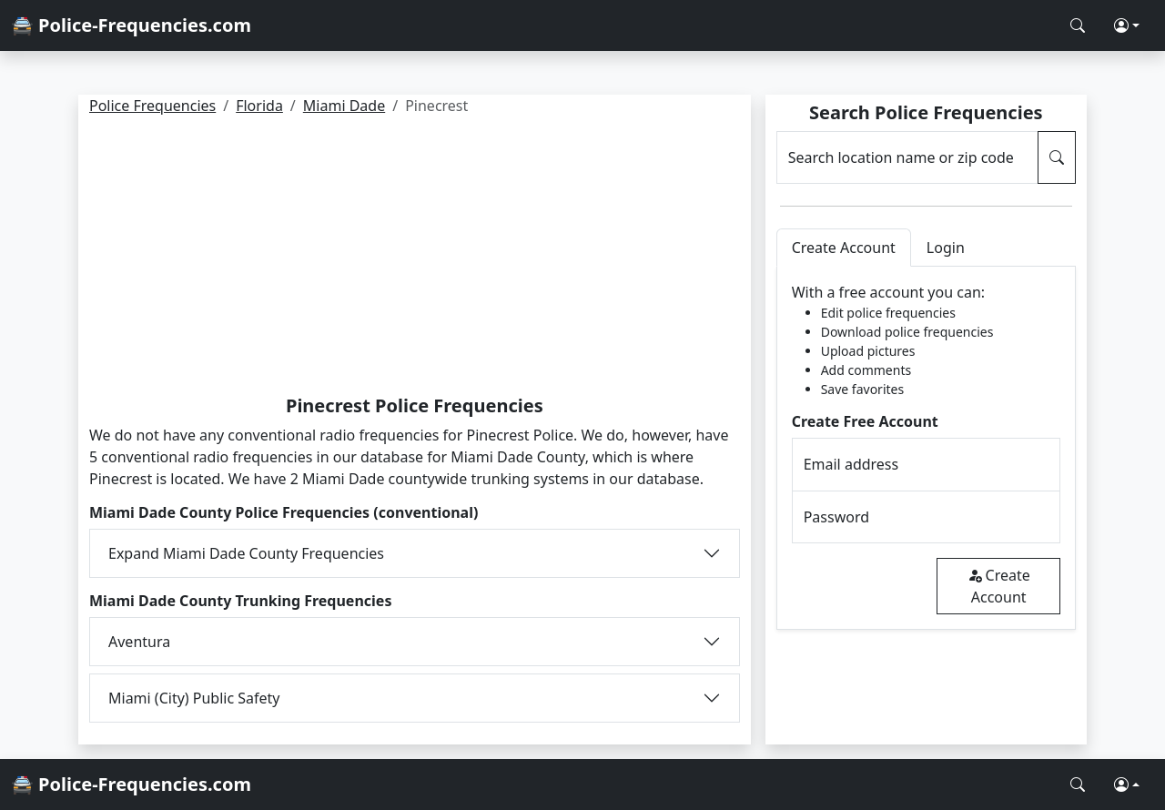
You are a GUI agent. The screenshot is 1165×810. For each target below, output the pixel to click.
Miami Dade (344, 106)
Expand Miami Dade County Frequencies (246, 553)
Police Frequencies (152, 106)
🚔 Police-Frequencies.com (131, 25)
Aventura (139, 642)
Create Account (998, 586)
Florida (259, 106)
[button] (1126, 25)
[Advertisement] (414, 258)
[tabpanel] (926, 448)
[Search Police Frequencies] (1077, 25)
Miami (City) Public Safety (194, 698)
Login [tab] (946, 248)
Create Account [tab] (844, 248)
